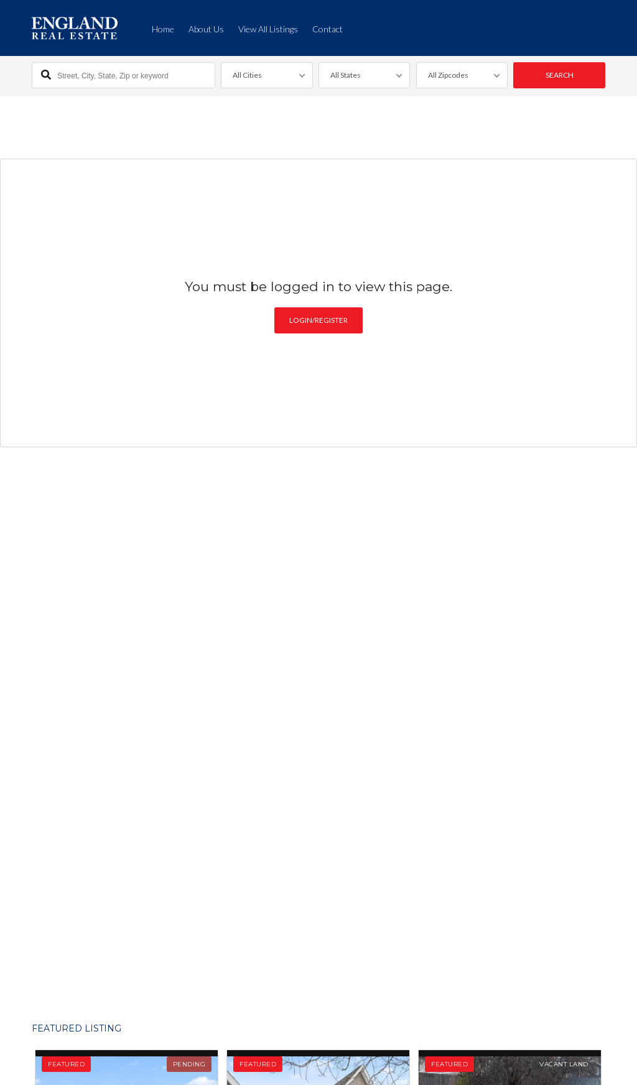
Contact (327, 29)
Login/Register (318, 319)
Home (163, 29)
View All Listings (268, 29)
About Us (206, 29)
